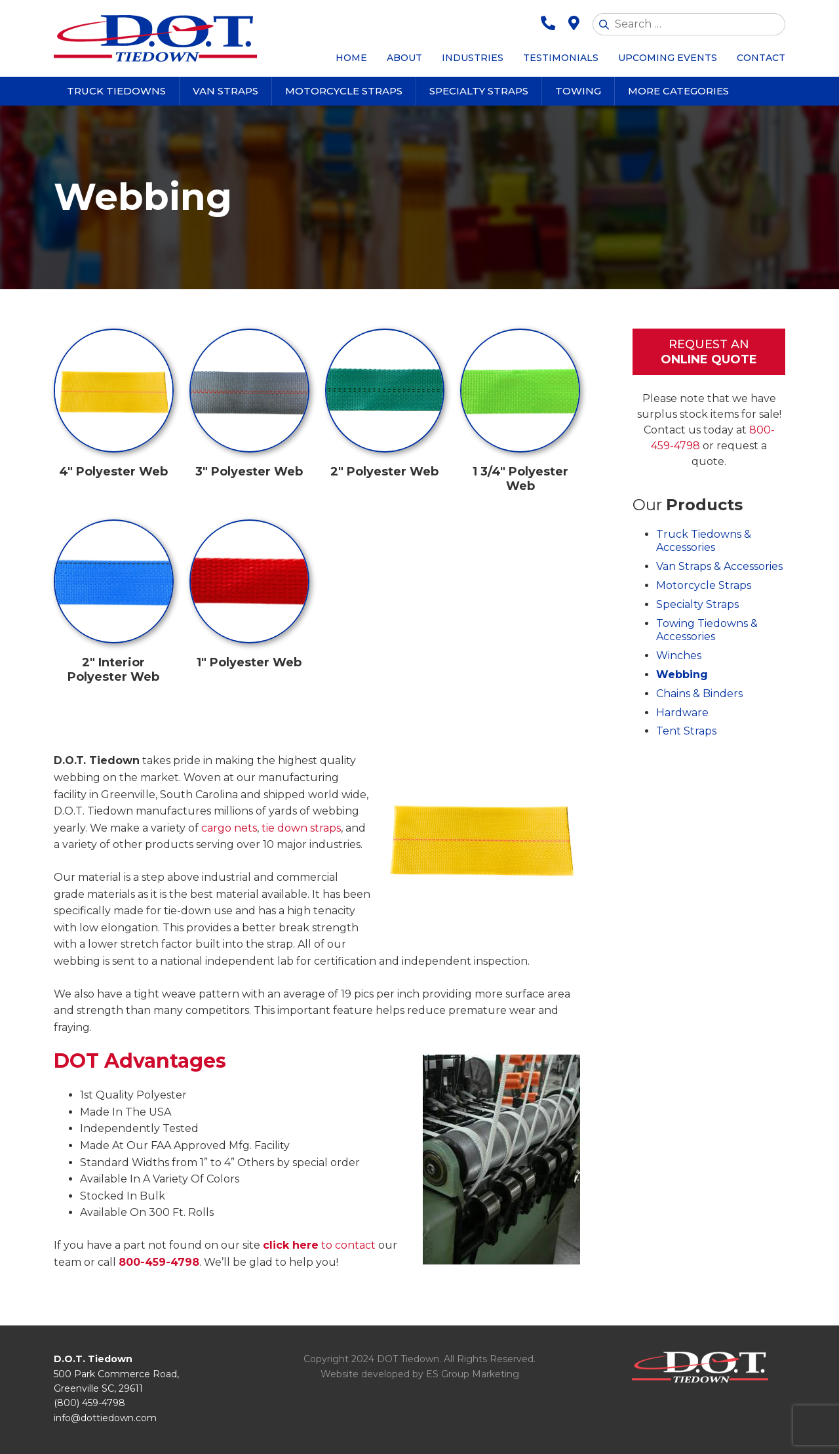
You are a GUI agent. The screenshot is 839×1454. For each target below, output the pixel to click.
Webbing (682, 674)
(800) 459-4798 (89, 1403)
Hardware (682, 712)
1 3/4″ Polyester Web (520, 478)
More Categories (678, 91)
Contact (761, 57)
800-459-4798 (159, 1262)
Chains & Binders (699, 693)
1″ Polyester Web (249, 662)
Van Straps (225, 91)
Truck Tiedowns (116, 91)
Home (351, 57)
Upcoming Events (667, 57)
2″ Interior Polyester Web (113, 669)
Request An (709, 352)
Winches (678, 655)
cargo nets (229, 828)
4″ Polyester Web (113, 471)
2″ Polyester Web (384, 471)
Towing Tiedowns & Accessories (707, 630)
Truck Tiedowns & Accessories (703, 541)
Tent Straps (686, 731)
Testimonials (560, 57)
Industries (472, 57)
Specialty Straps (478, 91)
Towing (578, 91)
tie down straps (301, 828)
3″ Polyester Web (249, 471)
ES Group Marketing (472, 1374)
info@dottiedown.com (105, 1418)
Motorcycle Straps (343, 91)
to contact (319, 1245)
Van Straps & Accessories (719, 566)
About (404, 57)
